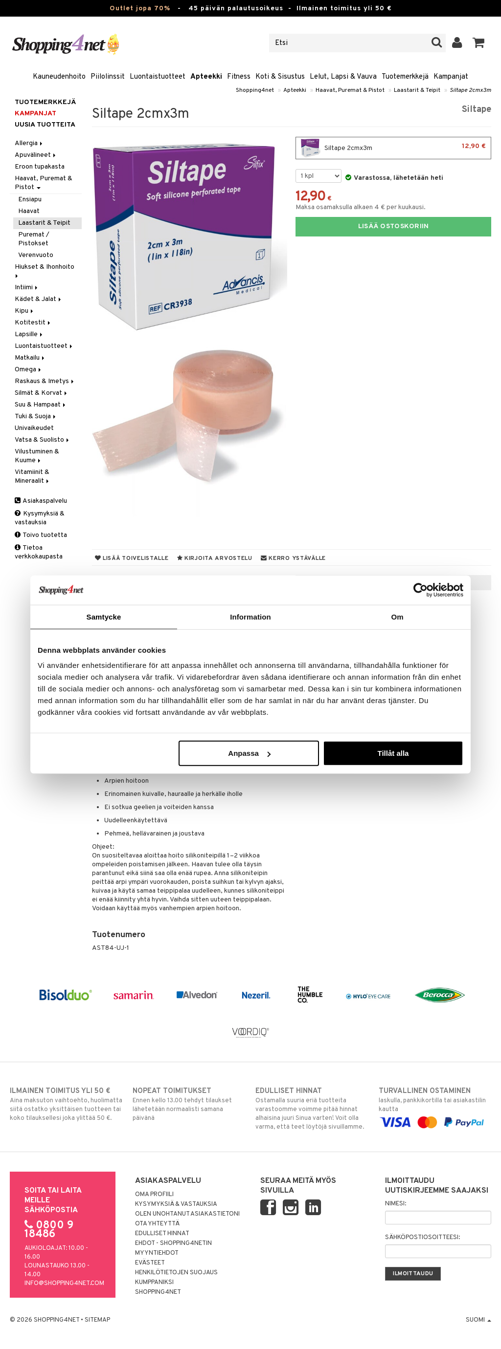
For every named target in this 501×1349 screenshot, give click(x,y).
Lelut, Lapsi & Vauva (343, 77)
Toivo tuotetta (41, 535)
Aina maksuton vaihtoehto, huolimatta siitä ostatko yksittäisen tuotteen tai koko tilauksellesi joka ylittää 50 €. (66, 1104)
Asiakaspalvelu (41, 501)
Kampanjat (450, 77)
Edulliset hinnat (162, 1234)
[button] (479, 43)
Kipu (25, 311)
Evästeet (150, 1263)
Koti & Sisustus (280, 77)
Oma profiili (154, 1195)
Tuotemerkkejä (405, 77)
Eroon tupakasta (40, 167)
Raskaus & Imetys (45, 381)
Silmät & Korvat (41, 393)
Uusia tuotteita (45, 125)
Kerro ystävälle (293, 558)
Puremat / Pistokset (33, 239)
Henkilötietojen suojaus (176, 1273)
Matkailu (30, 358)
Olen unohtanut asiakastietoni (187, 1214)
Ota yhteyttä (157, 1224)
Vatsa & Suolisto (42, 440)
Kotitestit (33, 323)
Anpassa (249, 753)
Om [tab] (397, 616)
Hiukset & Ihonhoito (45, 270)
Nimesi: (395, 1204)
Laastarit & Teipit (417, 90)
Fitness (238, 77)
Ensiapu (30, 199)
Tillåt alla (393, 753)
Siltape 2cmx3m (470, 90)
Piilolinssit (108, 77)
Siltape (476, 109)
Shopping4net (255, 90)
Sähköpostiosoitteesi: (422, 1238)
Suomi (478, 1320)
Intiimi (27, 287)
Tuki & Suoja (36, 416)
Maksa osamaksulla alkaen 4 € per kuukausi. (361, 207)
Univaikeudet (34, 428)
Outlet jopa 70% (140, 8)
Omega (29, 369)
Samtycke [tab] (104, 616)
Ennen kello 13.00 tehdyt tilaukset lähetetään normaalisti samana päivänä (189, 1104)
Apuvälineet (36, 155)
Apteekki (206, 77)
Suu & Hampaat (41, 405)
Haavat (29, 211)
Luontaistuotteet (157, 77)
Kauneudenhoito (59, 77)
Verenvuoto (35, 255)
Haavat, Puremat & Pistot (350, 90)
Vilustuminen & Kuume (37, 456)
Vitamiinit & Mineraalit (32, 476)
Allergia (29, 143)
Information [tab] (250, 616)
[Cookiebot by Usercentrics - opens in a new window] (420, 589)
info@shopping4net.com (64, 1283)
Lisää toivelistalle (132, 558)
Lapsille (29, 334)
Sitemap (97, 1320)
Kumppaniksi (154, 1282)
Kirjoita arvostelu (214, 558)
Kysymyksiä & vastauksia (40, 518)
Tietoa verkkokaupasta (39, 552)
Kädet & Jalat (39, 299)
